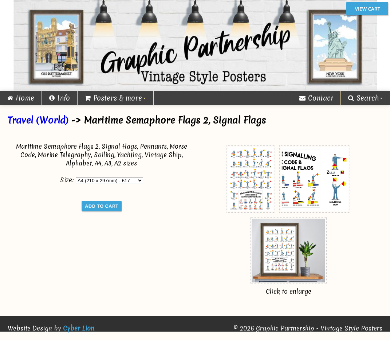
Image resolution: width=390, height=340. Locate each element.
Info (59, 98)
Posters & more (113, 98)
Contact (316, 98)
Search (363, 98)
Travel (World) (38, 120)
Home (20, 98)
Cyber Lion (78, 328)
